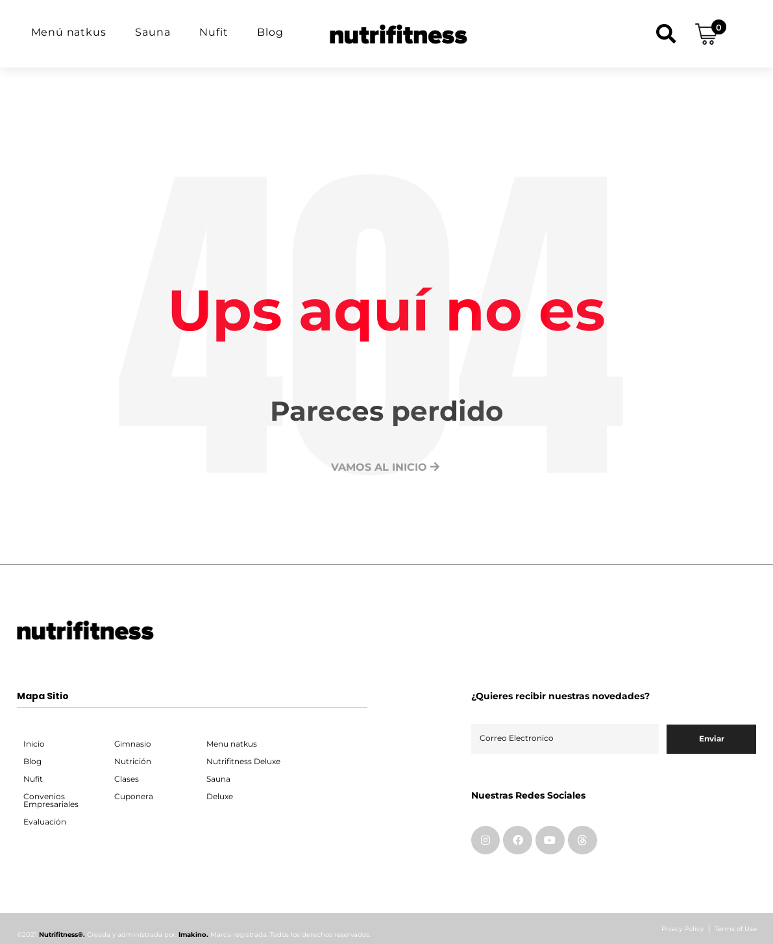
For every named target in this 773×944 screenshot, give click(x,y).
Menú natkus (68, 32)
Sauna (152, 32)
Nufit (213, 32)
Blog (270, 32)
